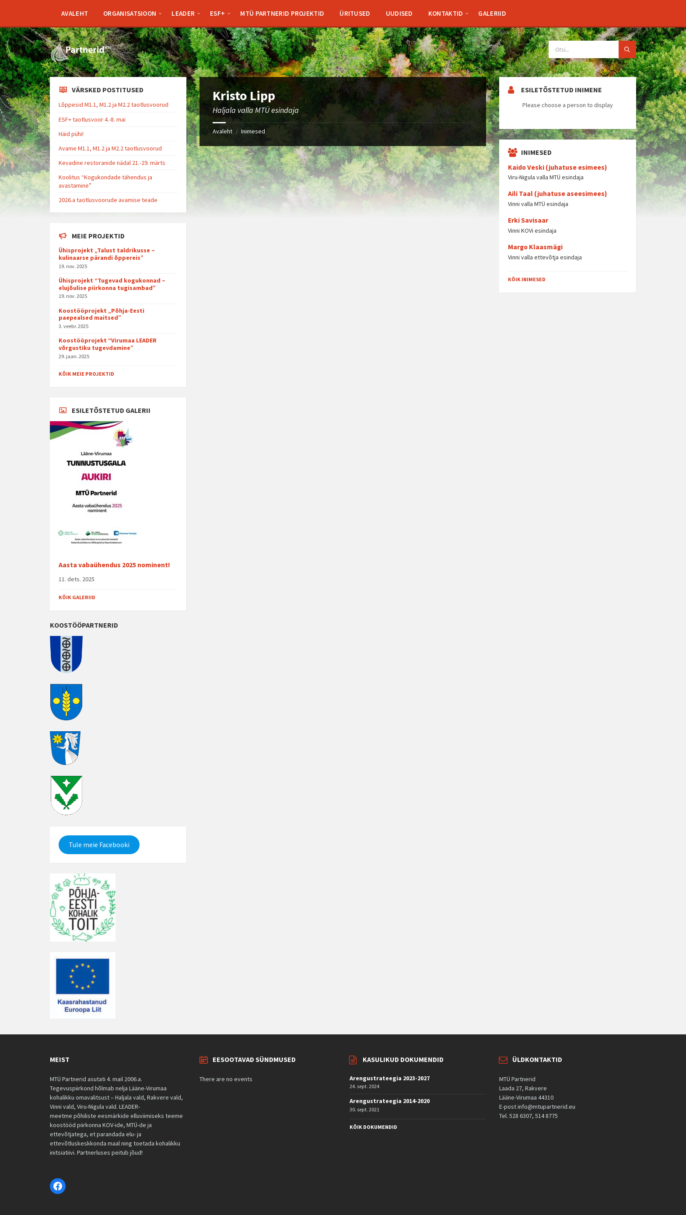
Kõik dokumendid (373, 1127)
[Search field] (592, 49)
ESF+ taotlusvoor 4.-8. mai (92, 119)
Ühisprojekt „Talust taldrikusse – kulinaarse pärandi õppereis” (107, 254)
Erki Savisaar (528, 220)
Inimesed (253, 131)
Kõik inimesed (527, 279)
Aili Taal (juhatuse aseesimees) (557, 193)
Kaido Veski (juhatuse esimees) (557, 167)
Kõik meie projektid (86, 373)
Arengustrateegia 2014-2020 (390, 1101)
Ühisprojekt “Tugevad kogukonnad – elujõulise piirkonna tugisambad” (112, 284)
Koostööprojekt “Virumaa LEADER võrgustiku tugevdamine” (108, 344)
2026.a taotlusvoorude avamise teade (108, 200)
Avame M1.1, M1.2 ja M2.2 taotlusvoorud (110, 148)
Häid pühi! (71, 134)
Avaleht (222, 131)
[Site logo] (80, 60)
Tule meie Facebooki (99, 845)
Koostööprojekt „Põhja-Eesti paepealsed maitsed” (101, 314)
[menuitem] (74, 13)
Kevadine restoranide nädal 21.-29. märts (112, 163)
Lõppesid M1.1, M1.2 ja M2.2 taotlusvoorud (113, 104)
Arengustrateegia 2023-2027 (390, 1078)
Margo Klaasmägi (535, 247)
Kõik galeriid (77, 597)
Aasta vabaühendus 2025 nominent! (114, 565)
